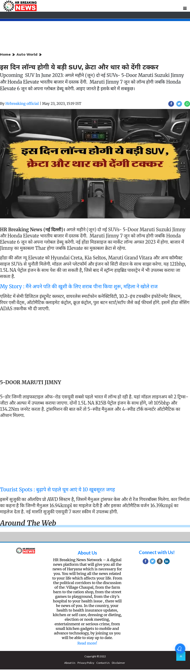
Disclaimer (118, 662)
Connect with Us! (157, 552)
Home (5, 54)
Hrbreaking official (22, 103)
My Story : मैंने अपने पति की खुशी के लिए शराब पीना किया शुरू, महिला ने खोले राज (79, 286)
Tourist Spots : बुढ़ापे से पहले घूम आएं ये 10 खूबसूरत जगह (57, 489)
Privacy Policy (86, 662)
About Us (87, 552)
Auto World (26, 54)
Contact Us (103, 662)
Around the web (28, 523)
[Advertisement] (93, 346)
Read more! (87, 643)
